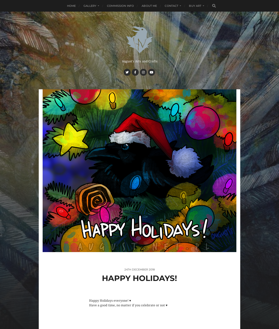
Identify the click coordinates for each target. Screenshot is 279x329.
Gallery (90, 6)
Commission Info (120, 6)
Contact (171, 6)
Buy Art (195, 6)
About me (149, 6)
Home (71, 6)
